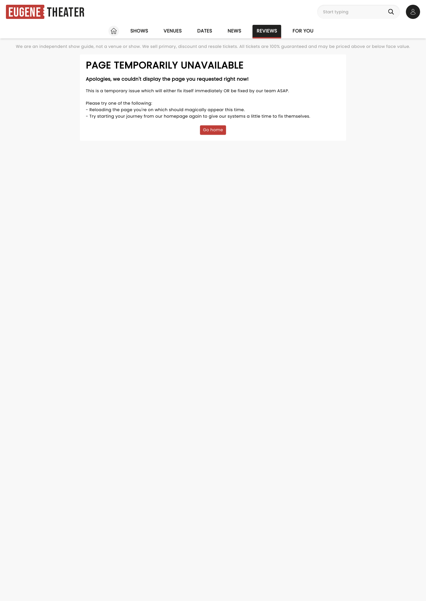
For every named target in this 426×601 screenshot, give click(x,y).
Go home (213, 130)
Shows (139, 30)
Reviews (267, 30)
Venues (173, 30)
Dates (204, 30)
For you (303, 30)
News (234, 30)
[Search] (392, 11)
